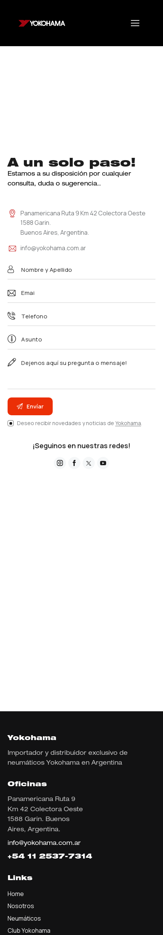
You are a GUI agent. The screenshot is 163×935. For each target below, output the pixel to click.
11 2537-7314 (59, 857)
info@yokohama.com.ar (53, 248)
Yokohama (128, 423)
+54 (17, 857)
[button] (135, 23)
